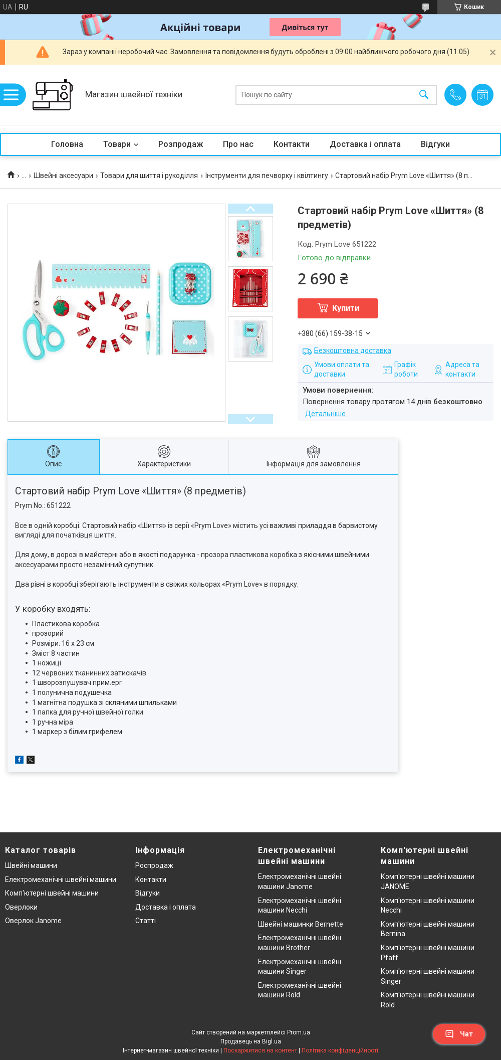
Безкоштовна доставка (352, 350)
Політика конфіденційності (340, 1050)
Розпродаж (180, 144)
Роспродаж (154, 865)
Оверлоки (21, 907)
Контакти (292, 144)
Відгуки (435, 144)
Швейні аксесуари (63, 175)
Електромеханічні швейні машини (60, 879)
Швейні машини (31, 865)
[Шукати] (424, 95)
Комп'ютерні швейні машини (52, 893)
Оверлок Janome (33, 921)
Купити (345, 308)
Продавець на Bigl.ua (250, 1041)
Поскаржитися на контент (260, 1050)
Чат (459, 1033)
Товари (117, 144)
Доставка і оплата (365, 144)
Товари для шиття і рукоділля (149, 175)
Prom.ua (298, 1032)
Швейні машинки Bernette (300, 924)
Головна (67, 144)
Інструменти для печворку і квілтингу (266, 175)
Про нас (238, 144)
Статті (145, 921)
